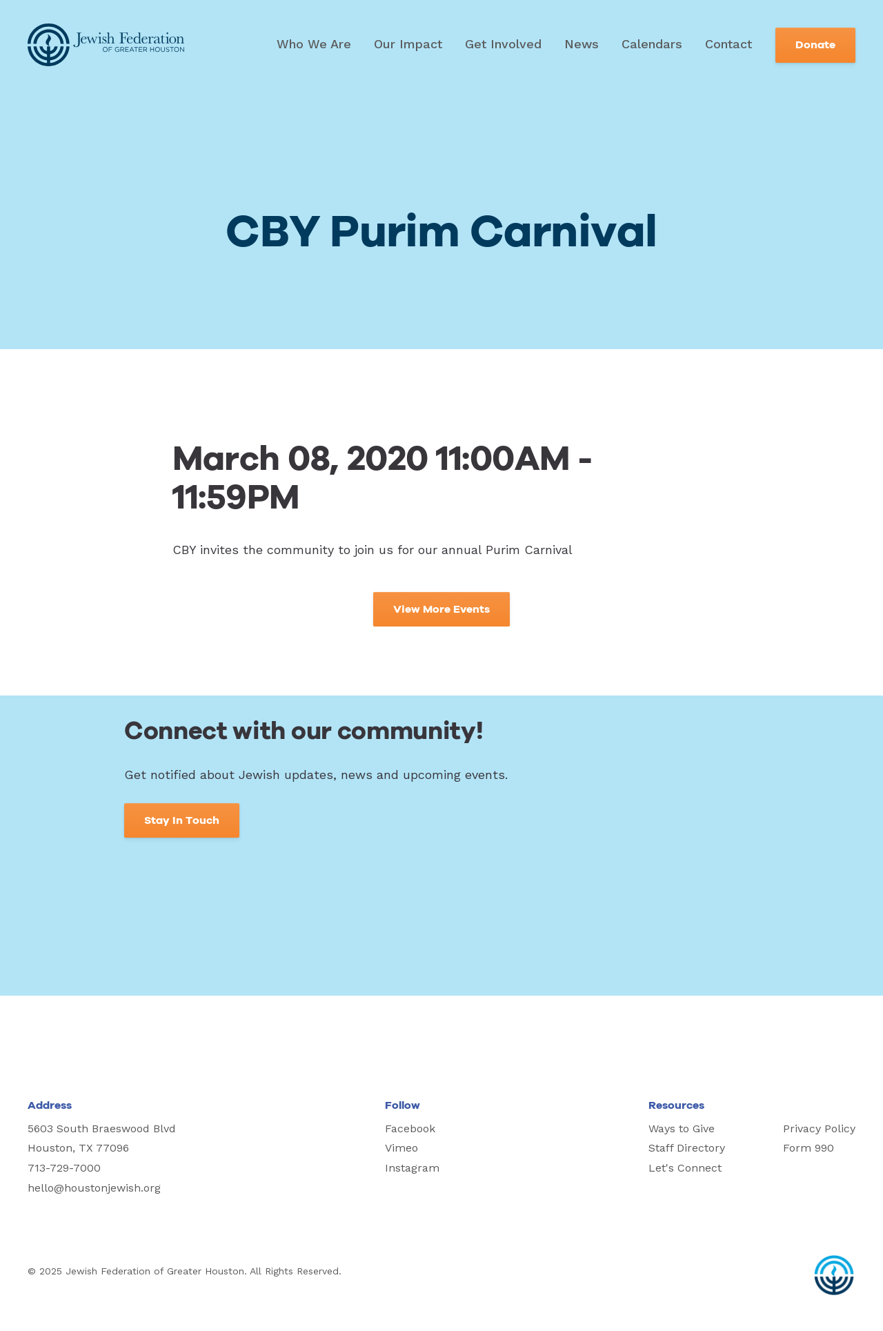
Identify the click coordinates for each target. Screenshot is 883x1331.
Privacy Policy (819, 1128)
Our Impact (408, 44)
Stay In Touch (181, 820)
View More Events (441, 609)
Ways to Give (681, 1128)
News (581, 44)
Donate (815, 44)
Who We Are (314, 44)
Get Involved (503, 44)
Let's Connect (685, 1167)
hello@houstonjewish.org (94, 1187)
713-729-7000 (64, 1167)
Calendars (652, 44)
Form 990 (808, 1147)
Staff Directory (686, 1147)
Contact (728, 44)
